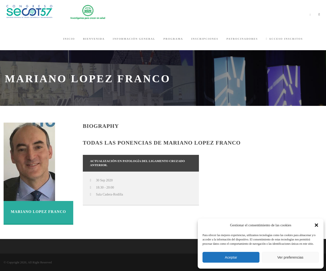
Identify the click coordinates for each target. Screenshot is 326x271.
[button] (316, 225)
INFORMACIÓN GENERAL (134, 38)
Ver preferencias (290, 257)
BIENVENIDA (94, 38)
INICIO (69, 38)
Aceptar (231, 257)
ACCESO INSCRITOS (284, 38)
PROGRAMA (173, 38)
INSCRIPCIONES (204, 38)
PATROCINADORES (242, 38)
